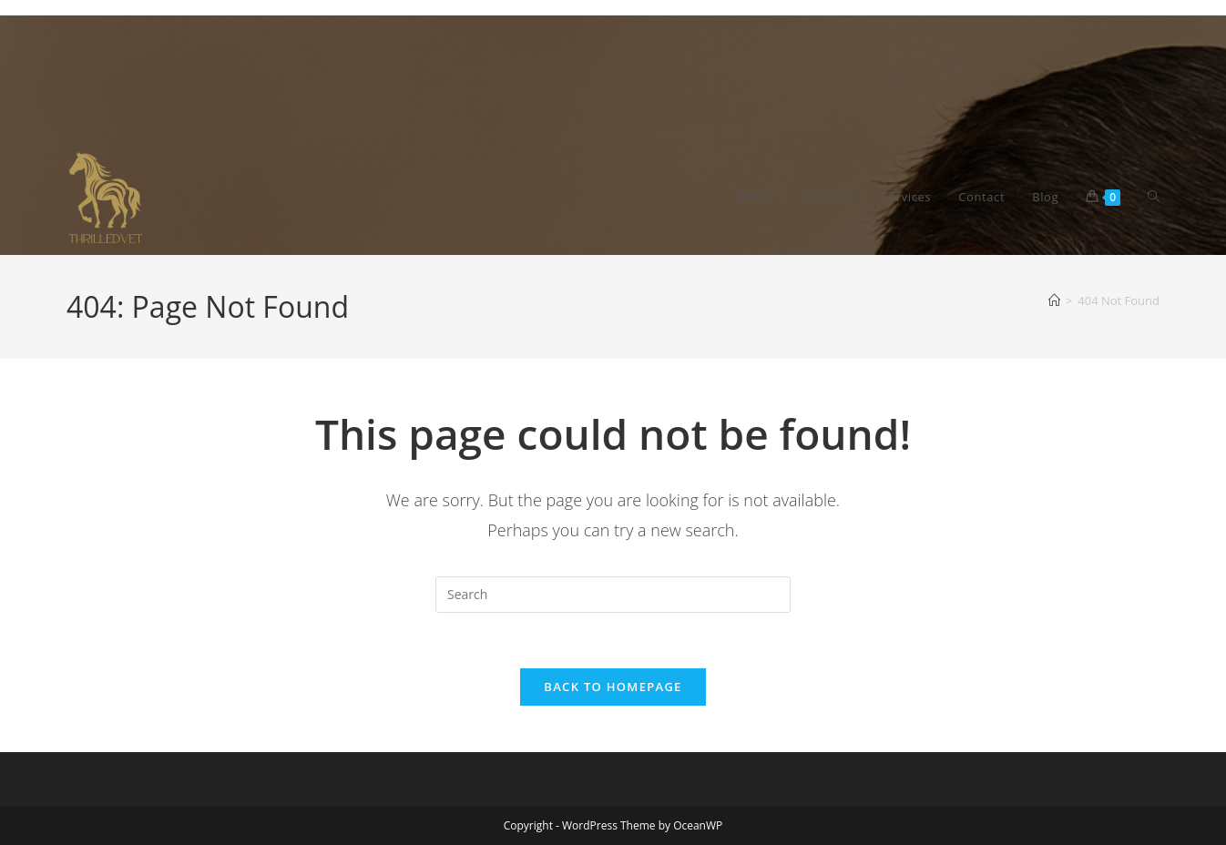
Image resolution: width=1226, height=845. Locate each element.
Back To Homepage (612, 686)
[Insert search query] (613, 594)
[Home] (1054, 300)
